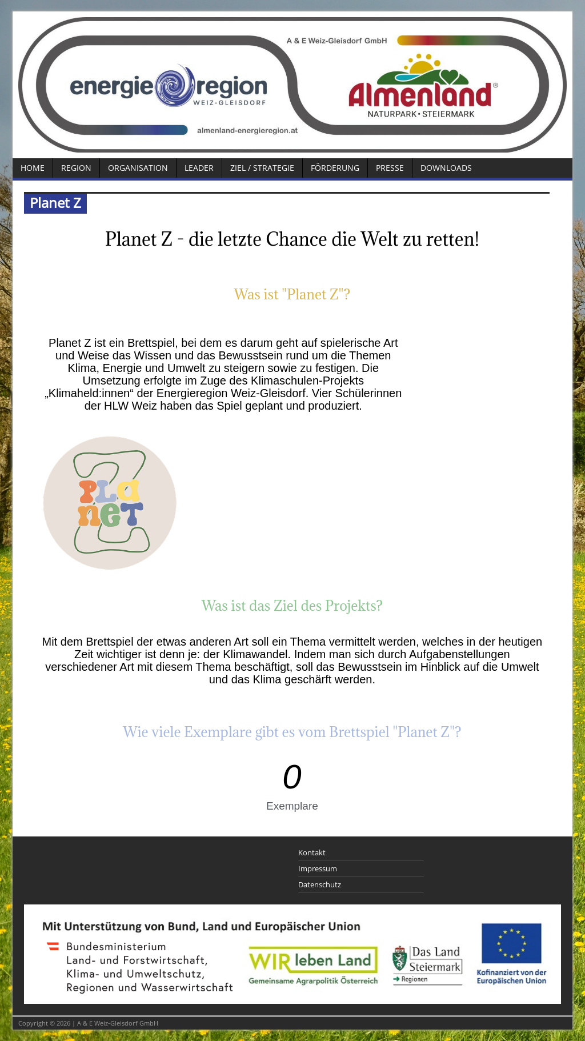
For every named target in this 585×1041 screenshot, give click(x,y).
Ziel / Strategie (262, 167)
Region (76, 167)
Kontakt (312, 852)
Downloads (446, 167)
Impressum (317, 868)
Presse (390, 167)
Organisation (138, 167)
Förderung (335, 167)
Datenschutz (319, 884)
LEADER (199, 167)
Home (33, 167)
